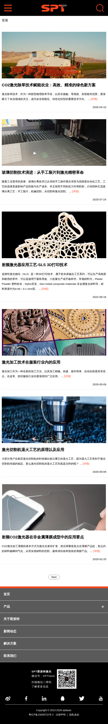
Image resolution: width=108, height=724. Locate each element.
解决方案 (10, 643)
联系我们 (10, 656)
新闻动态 (10, 631)
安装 (5, 20)
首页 (7, 594)
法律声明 (61, 714)
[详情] (94, 98)
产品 (54, 606)
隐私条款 (74, 714)
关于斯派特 (12, 619)
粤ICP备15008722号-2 (41, 714)
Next (54, 577)
